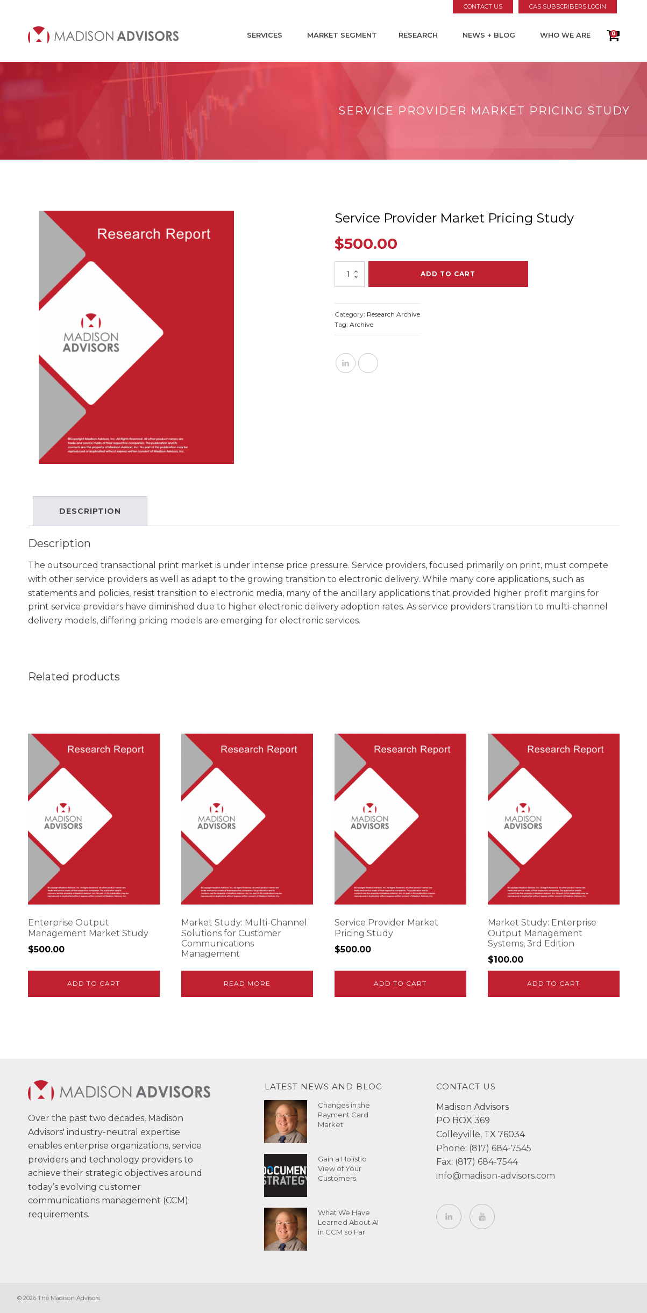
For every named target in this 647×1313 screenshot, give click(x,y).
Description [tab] (91, 511)
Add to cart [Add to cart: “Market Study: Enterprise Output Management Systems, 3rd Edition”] (553, 983)
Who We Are (565, 35)
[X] (368, 363)
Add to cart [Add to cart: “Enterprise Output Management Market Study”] (93, 983)
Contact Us (483, 6)
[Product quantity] (350, 274)
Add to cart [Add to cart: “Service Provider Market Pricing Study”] (400, 983)
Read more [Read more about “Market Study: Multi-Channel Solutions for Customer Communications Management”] (247, 983)
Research (418, 35)
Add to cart (448, 274)
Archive (361, 324)
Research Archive (393, 314)
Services (264, 35)
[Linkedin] (346, 363)
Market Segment (342, 35)
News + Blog (489, 35)
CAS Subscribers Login (567, 6)
